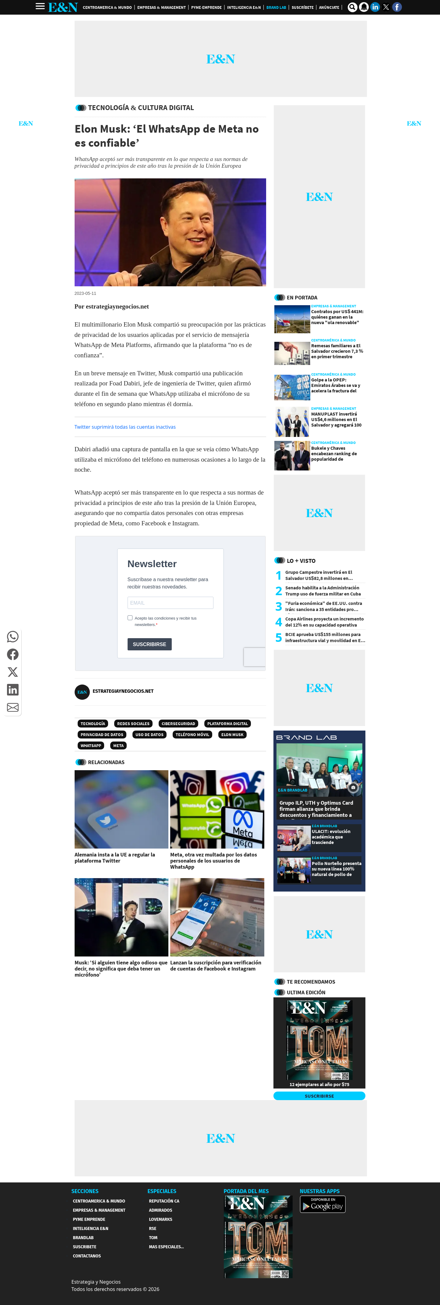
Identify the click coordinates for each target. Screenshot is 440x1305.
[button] (13, 637)
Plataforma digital (227, 723)
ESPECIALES (162, 1191)
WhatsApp (91, 745)
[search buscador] (352, 7)
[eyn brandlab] (306, 738)
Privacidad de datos (102, 734)
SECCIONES (85, 1191)
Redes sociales (133, 723)
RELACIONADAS (106, 762)
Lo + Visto (301, 560)
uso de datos (150, 734)
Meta (118, 745)
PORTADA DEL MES (246, 1191)
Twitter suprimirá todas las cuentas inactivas (125, 427)
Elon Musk (232, 734)
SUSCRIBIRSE (319, 1096)
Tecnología (93, 723)
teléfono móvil (192, 734)
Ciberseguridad (178, 723)
